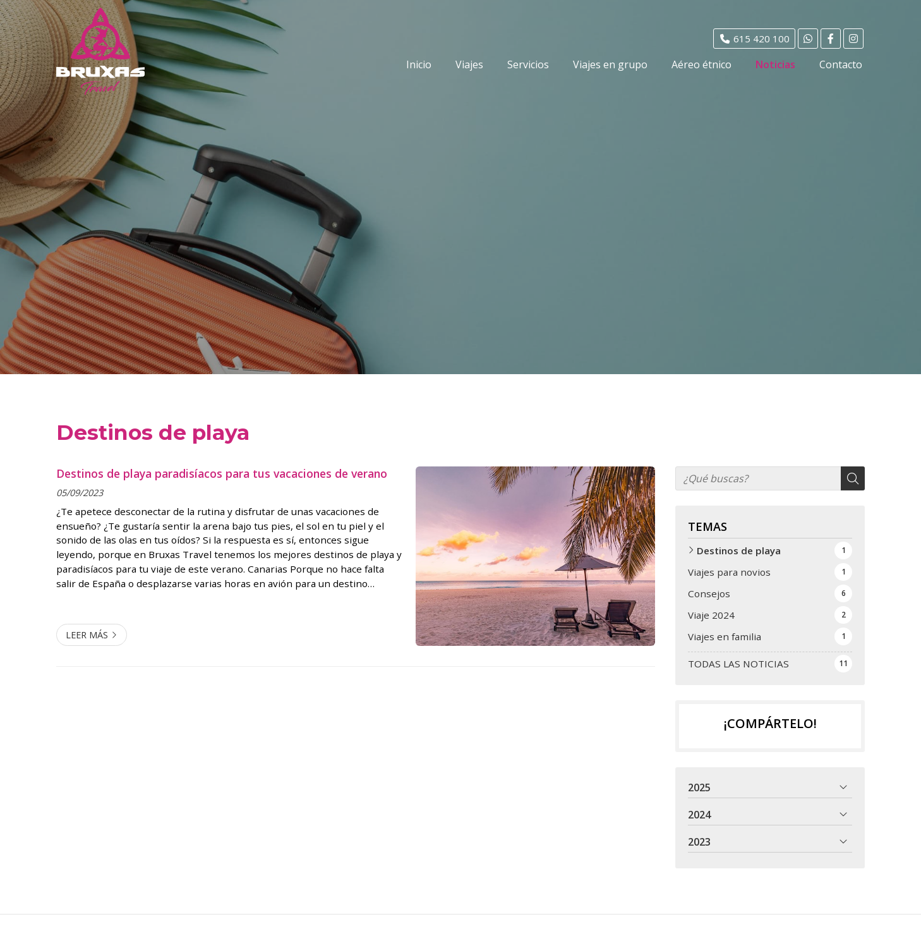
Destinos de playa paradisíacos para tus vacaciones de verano (221, 473)
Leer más (87, 635)
